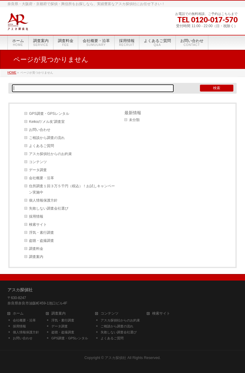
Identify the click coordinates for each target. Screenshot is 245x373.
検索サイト (38, 224)
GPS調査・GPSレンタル (49, 114)
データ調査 (38, 170)
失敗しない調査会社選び (48, 208)
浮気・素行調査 (41, 232)
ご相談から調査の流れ (47, 138)
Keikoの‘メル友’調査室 (46, 122)
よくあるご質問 (41, 146)
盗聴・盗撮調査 (41, 241)
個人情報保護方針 (43, 200)
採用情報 (36, 216)
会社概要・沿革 (41, 178)
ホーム (18, 313)
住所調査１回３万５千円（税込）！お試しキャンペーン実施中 (72, 189)
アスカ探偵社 (115, 358)
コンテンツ (38, 162)
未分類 (134, 120)
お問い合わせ (39, 130)
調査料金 (36, 249)
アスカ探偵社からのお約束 (50, 154)
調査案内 (36, 257)
